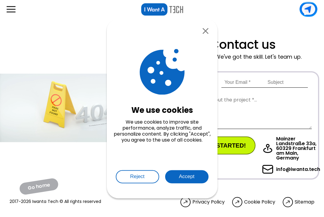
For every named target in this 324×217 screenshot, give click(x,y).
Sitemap (304, 202)
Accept (186, 176)
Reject (137, 176)
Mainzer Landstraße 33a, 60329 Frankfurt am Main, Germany (289, 148)
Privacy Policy (208, 202)
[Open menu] (11, 9)
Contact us (308, 9)
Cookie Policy (259, 202)
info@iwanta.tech (291, 169)
